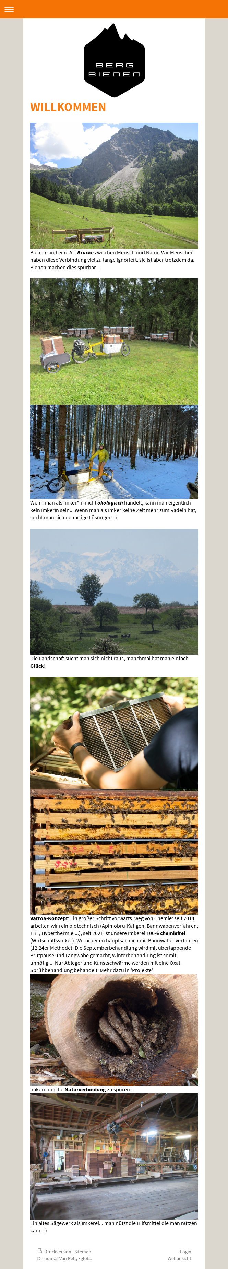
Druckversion (54, 1251)
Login (185, 1251)
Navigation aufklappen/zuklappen (114, 9)
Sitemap (82, 1251)
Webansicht (179, 1258)
